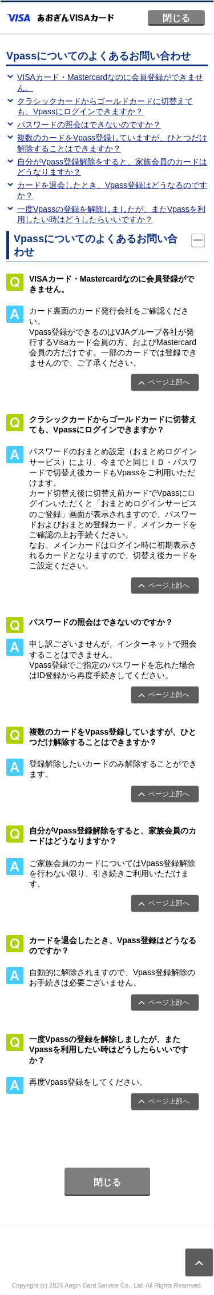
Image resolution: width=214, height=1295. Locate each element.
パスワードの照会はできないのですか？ (89, 124)
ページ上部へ (168, 382)
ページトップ (199, 1262)
